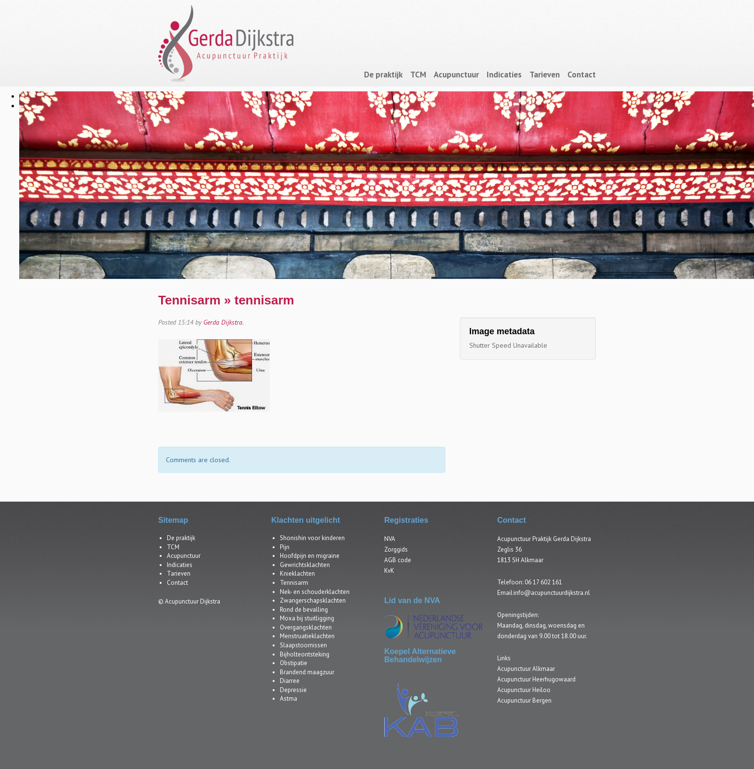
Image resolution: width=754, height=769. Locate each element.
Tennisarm (189, 300)
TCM (418, 74)
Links (504, 658)
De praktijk (383, 74)
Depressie (293, 690)
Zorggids (396, 549)
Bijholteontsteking (304, 654)
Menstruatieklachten (307, 636)
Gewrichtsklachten (305, 565)
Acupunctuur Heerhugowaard (536, 679)
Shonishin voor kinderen (312, 538)
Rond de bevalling (304, 609)
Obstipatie (293, 663)
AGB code (397, 560)
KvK (389, 571)
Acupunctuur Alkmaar (526, 669)
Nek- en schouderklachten (315, 592)
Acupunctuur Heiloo (524, 690)
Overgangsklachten (306, 627)
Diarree (290, 681)
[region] (377, 183)
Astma (288, 698)
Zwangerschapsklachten (313, 600)
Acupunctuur (456, 74)
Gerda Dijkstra (222, 322)
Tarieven (544, 74)
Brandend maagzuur (307, 672)
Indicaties (504, 74)
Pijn (284, 547)
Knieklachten (297, 573)
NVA (389, 539)
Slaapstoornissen (303, 645)
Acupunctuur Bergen (524, 700)
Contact (581, 74)
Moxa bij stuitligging (307, 618)
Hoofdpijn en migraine (309, 556)
